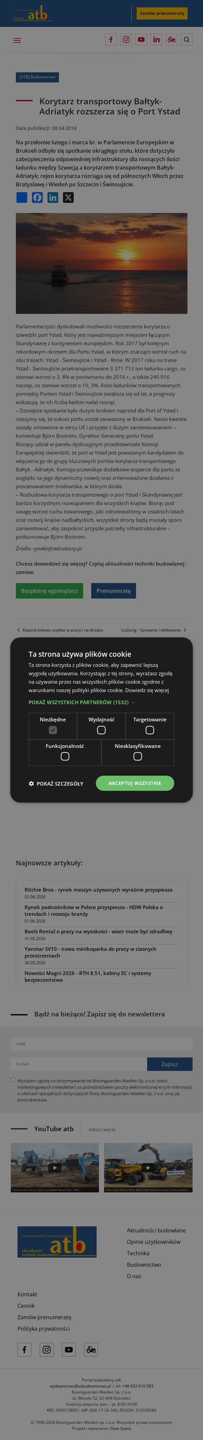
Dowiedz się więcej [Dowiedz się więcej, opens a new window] (147, 689)
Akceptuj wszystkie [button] (135, 783)
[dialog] (101, 720)
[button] (101, 702)
